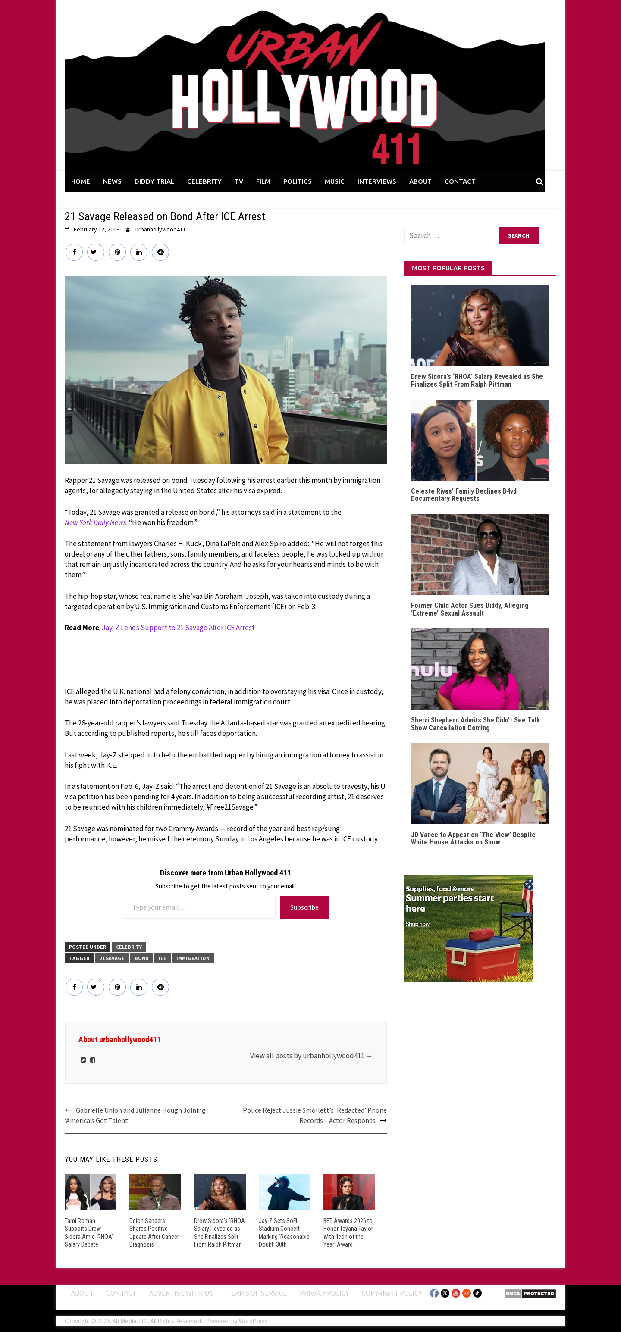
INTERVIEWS (377, 181)
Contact (121, 1293)
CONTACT (460, 181)
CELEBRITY (204, 181)
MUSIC (335, 181)
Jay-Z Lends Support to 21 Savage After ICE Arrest (178, 627)
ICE (162, 958)
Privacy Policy (324, 1293)
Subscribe (304, 907)
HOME (80, 181)
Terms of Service (257, 1293)
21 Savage (112, 958)
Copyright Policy (392, 1293)
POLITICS (297, 181)
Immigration (193, 958)
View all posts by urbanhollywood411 (311, 1055)
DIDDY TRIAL (154, 181)
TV (239, 181)
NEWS (112, 181)
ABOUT (420, 181)
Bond (142, 958)
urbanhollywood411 (160, 229)
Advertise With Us (181, 1293)
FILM (263, 181)
